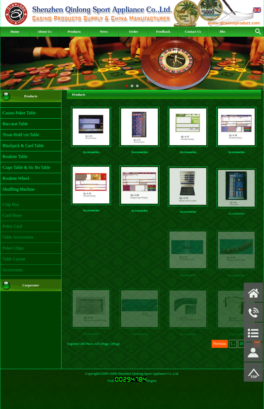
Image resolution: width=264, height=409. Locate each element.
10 (241, 344)
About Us (44, 32)
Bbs (222, 32)
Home (14, 32)
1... (232, 344)
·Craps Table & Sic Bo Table (26, 167)
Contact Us (193, 32)
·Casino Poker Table (19, 113)
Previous (219, 344)
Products (74, 32)
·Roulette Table (14, 156)
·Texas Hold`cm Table (20, 134)
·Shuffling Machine (18, 189)
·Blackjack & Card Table (23, 145)
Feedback (163, 32)
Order (133, 32)
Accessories (91, 152)
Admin (8, 404)
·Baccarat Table (15, 124)
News (104, 32)
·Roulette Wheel (15, 178)
